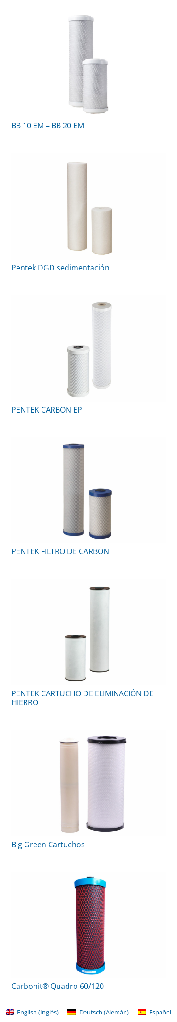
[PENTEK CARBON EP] (88, 348)
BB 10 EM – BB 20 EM (47, 125)
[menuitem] (32, 1012)
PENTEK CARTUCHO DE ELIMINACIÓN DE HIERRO (82, 698)
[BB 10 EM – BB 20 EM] (88, 64)
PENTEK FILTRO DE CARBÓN (60, 551)
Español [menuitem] (160, 1012)
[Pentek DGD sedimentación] (88, 206)
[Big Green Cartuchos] (88, 783)
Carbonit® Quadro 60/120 (57, 986)
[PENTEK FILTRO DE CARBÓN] (88, 490)
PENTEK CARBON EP (46, 410)
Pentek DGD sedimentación (60, 267)
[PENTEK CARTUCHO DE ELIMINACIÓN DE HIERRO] (88, 632)
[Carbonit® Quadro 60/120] (88, 925)
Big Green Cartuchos (48, 844)
